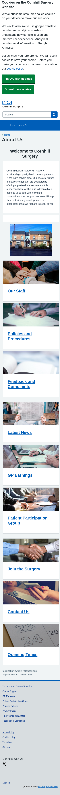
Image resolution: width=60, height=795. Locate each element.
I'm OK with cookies (18, 78)
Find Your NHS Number (13, 716)
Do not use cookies (18, 89)
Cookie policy (8, 737)
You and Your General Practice (17, 686)
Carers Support (9, 691)
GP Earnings (20, 475)
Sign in (6, 783)
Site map (6, 747)
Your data (7, 742)
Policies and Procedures (20, 336)
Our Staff (16, 291)
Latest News (20, 432)
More (23, 125)
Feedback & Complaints (13, 721)
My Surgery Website (48, 786)
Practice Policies (10, 706)
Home (12, 125)
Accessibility (8, 732)
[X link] (4, 764)
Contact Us (18, 612)
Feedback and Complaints (21, 384)
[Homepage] (29, 104)
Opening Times (22, 654)
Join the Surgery (24, 569)
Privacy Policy (9, 711)
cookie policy (15, 68)
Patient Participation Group (28, 520)
